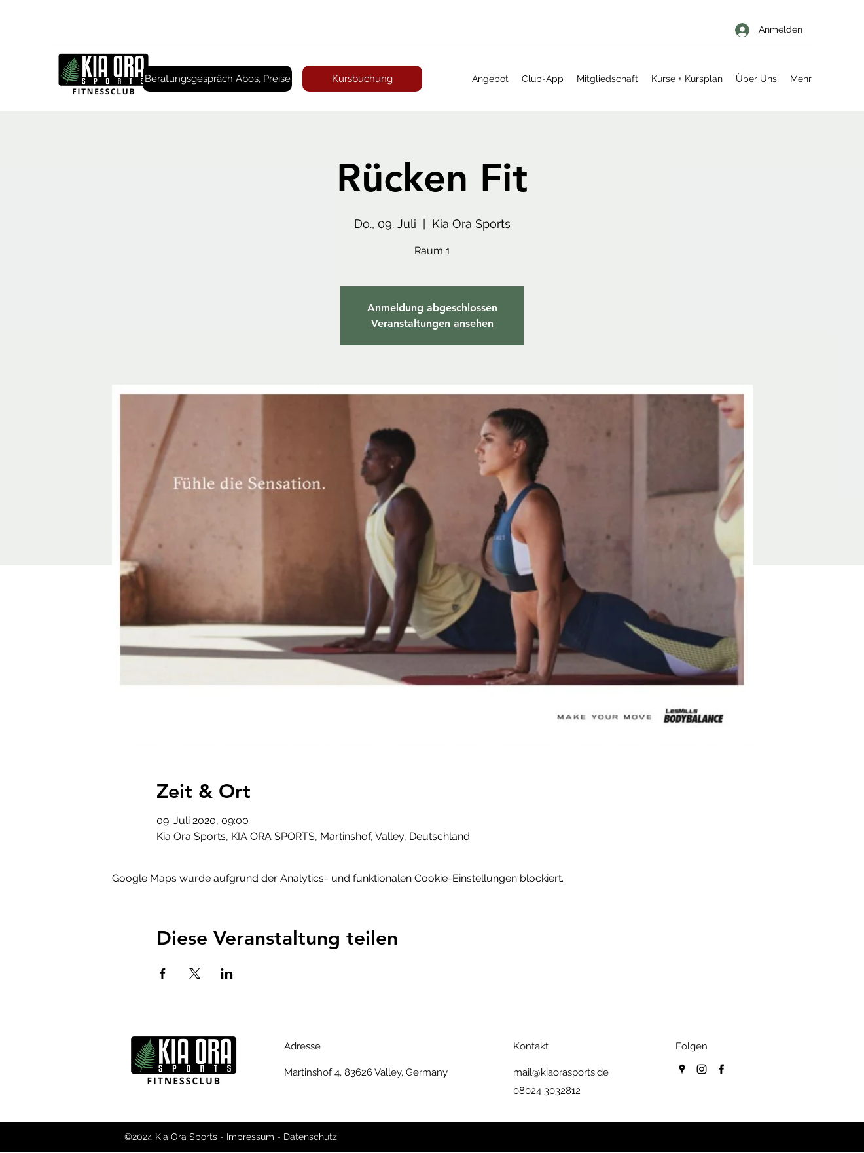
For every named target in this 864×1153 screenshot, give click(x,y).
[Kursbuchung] (362, 79)
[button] (490, 78)
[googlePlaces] (682, 1069)
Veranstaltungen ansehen (432, 323)
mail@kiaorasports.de (561, 1072)
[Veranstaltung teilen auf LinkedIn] (227, 973)
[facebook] (721, 1069)
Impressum (250, 1136)
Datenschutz (310, 1136)
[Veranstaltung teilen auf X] (195, 973)
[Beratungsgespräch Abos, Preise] (217, 79)
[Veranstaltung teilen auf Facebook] (162, 973)
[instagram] (701, 1069)
